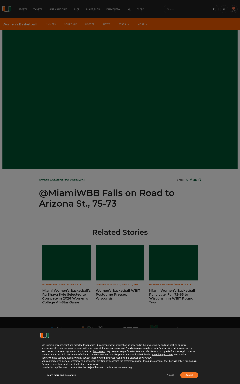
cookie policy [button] (185, 348)
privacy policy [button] (153, 345)
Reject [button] (170, 375)
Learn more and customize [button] (61, 375)
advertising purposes (162, 354)
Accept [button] (189, 375)
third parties (99, 351)
